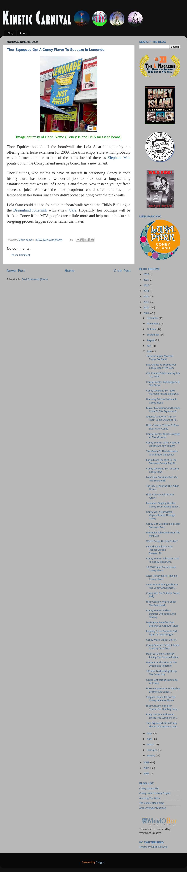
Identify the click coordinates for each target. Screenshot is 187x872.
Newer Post (16, 271)
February (152, 750)
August (151, 340)
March (151, 744)
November (153, 323)
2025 (146, 280)
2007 (146, 768)
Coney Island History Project (154, 793)
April (150, 739)
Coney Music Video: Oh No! (161, 640)
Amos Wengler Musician (152, 808)
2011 (146, 302)
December (153, 318)
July (149, 345)
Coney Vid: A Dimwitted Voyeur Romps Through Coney (160, 515)
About (23, 33)
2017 (146, 285)
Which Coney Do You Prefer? (162, 541)
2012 (146, 296)
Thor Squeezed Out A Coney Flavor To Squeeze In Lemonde (55, 50)
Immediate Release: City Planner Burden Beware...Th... (159, 550)
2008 (146, 762)
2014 (146, 291)
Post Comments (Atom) (35, 279)
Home (69, 271)
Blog (10, 33)
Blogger (100, 862)
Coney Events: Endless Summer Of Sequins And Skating (161, 614)
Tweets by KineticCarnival (153, 847)
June (149, 351)
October (152, 329)
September (153, 334)
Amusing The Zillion (149, 798)
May (149, 733)
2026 (146, 274)
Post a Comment (21, 255)
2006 (146, 773)
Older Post (122, 271)
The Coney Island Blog (151, 803)
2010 (146, 307)
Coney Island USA (149, 788)
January (151, 755)
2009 (146, 313)
